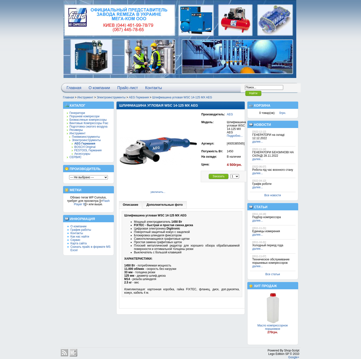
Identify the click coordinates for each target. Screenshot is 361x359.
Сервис (75, 240)
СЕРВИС (76, 157)
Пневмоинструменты (86, 136)
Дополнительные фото (164, 204)
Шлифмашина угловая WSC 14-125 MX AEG (182, 97)
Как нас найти (80, 236)
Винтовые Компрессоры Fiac (89, 123)
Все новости (272, 195)
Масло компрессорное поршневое (272, 327)
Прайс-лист (127, 88)
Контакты (153, 88)
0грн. (282, 113)
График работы (81, 229)
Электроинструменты (111, 97)
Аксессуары (82, 153)
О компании (99, 88)
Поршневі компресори (85, 116)
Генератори (77, 113)
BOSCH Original (85, 147)
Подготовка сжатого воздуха (89, 126)
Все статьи (272, 274)
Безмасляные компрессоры (88, 119)
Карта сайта (79, 243)
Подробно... (235, 135)
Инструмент (85, 97)
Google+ (293, 357)
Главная (74, 88)
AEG (230, 114)
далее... (257, 141)
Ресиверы (76, 130)
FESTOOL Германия (88, 150)
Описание (130, 204)
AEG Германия (139, 97)
